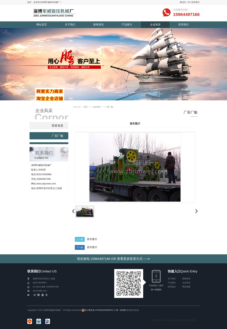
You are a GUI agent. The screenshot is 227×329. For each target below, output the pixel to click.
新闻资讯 (186, 278)
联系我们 (196, 2)
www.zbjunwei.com (46, 183)
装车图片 (92, 239)
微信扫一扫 (185, 2)
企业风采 (97, 107)
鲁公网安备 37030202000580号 (97, 310)
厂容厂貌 (109, 107)
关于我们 (172, 278)
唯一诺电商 (121, 310)
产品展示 (172, 282)
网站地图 (186, 287)
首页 (86, 107)
